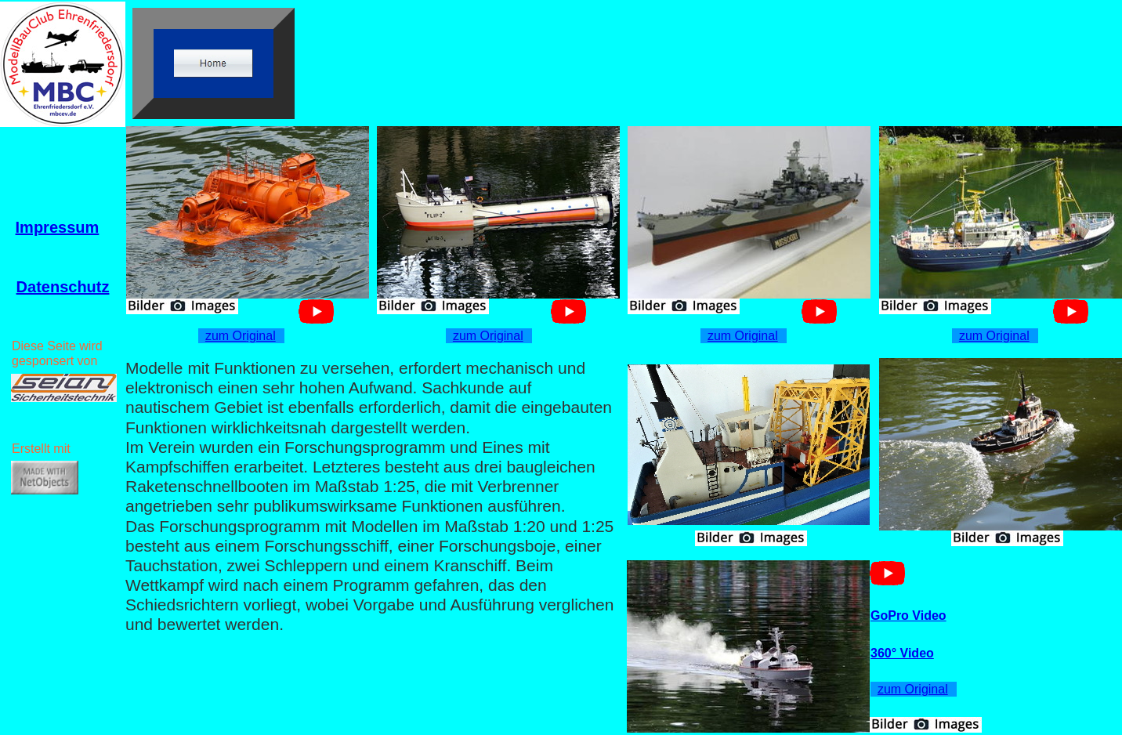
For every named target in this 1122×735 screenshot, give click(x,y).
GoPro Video (908, 615)
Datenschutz (63, 286)
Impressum (58, 227)
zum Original (240, 335)
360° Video (902, 653)
